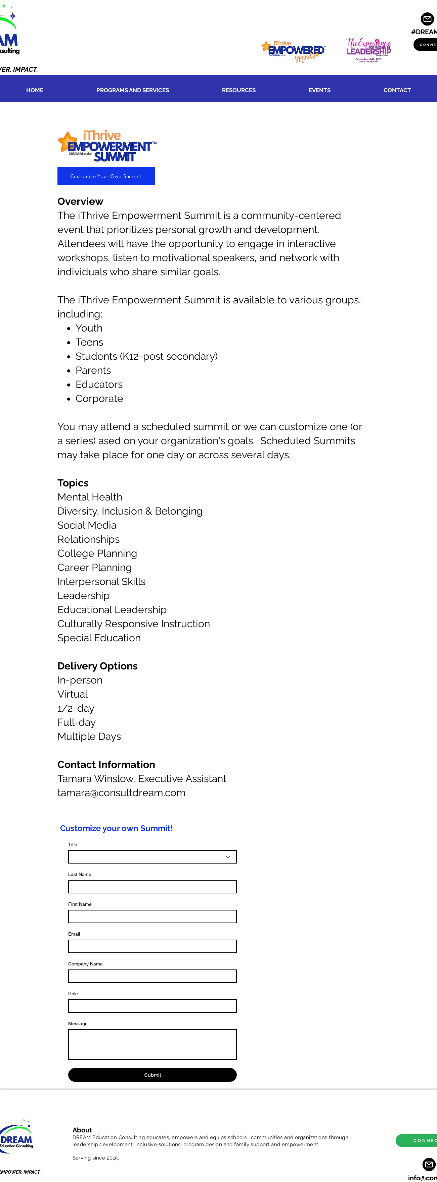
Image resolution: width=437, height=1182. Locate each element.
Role (73, 993)
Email (74, 934)
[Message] (152, 1044)
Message (78, 1023)
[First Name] (150, 916)
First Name (80, 904)
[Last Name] (150, 887)
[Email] (150, 946)
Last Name (79, 874)
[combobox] (152, 857)
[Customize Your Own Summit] (106, 176)
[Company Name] (150, 976)
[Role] (150, 1006)
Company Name (85, 963)
